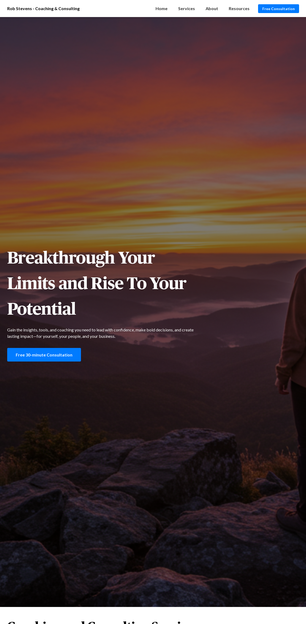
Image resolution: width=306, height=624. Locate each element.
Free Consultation (278, 8)
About (212, 8)
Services (186, 8)
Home (162, 8)
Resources (239, 8)
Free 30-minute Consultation (44, 354)
